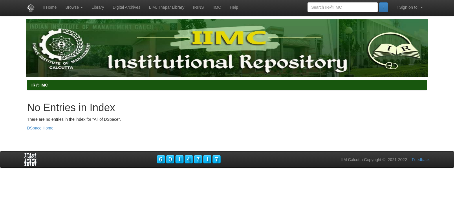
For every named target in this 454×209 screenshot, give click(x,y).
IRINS (198, 7)
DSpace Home (40, 128)
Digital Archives (126, 7)
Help (234, 7)
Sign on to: (410, 7)
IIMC (217, 7)
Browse (74, 7)
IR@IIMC (39, 85)
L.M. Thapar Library (166, 7)
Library (97, 7)
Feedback (420, 159)
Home (49, 7)
